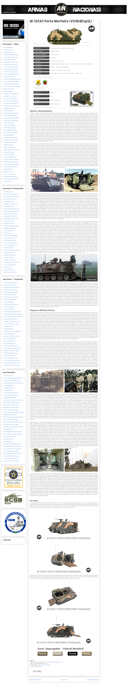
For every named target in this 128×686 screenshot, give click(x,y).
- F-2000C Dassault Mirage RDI (10, 120)
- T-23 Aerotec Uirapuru (8, 247)
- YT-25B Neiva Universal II (9, 255)
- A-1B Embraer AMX (7, 191)
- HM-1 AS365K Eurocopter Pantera (11, 402)
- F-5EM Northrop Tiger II (9, 108)
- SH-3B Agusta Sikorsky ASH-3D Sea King (13, 426)
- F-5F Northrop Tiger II (8, 221)
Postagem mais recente (35, 679)
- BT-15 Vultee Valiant (8, 206)
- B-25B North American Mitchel (10, 93)
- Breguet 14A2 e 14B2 (8, 88)
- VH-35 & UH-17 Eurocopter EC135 (11, 458)
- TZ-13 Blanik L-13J (7, 267)
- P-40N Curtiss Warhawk (9, 152)
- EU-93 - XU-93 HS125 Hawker (10, 98)
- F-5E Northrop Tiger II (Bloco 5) (10, 103)
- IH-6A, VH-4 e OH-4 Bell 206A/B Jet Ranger (13, 412)
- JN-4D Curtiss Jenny (8, 230)
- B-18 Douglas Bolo (7, 91)
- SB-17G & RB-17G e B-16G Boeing (11, 164)
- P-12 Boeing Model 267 (8, 135)
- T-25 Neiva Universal (8, 252)
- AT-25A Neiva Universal (9, 76)
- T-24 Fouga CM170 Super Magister (11, 250)
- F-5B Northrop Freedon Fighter (10, 218)
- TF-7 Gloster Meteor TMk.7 (9, 240)
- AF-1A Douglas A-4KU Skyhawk (10, 69)
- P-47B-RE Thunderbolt (8, 154)
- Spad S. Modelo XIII (7, 169)
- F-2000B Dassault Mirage (9, 228)
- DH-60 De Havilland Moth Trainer (11, 208)
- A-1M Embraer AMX (8, 50)
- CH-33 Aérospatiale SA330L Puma (11, 380)
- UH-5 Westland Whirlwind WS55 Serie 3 (13, 453)
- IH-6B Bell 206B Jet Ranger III (10, 414)
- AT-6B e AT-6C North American (10, 71)
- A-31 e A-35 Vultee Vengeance (10, 67)
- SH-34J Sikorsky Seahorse (9, 436)
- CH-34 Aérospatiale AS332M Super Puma (13, 383)
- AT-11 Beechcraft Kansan (9, 199)
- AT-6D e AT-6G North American (10, 74)
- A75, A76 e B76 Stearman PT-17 (11, 194)
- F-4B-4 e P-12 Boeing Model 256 (11, 101)
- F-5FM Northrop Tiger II (9, 223)
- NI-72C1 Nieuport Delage (9, 127)
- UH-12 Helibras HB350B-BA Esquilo (11, 443)
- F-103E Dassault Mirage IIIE (10, 115)
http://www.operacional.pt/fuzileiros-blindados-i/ (44, 664)
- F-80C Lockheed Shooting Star (10, 113)
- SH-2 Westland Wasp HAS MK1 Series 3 (13, 422)
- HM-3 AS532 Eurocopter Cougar (11, 407)
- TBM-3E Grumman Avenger (9, 272)
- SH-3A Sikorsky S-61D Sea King (10, 424)
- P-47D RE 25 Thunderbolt (9, 157)
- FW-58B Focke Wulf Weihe (9, 216)
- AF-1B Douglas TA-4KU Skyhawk (11, 196)
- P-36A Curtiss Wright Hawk (10, 142)
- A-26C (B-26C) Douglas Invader (10, 57)
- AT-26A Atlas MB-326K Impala (10, 81)
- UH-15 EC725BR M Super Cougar (11, 451)
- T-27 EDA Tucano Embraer (9, 260)
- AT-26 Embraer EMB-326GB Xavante (12, 79)
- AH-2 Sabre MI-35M (8, 375)
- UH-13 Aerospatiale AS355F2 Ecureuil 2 (12, 446)
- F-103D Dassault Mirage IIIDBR (10, 225)
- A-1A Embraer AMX (8, 47)
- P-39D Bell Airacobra (8, 144)
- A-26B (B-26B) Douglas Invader (10, 54)
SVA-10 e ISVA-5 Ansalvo (9, 174)
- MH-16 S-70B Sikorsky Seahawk (11, 419)
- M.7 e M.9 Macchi (7, 233)
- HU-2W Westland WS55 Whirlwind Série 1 (13, 417)
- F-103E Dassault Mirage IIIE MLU (11, 118)
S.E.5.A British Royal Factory (10, 176)
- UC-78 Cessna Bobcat (8, 269)
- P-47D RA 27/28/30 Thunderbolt (11, 159)
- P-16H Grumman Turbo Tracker (10, 140)
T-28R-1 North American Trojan (10, 179)
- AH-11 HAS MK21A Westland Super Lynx (13, 434)
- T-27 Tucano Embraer (8, 257)
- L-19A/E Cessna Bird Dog (9, 125)
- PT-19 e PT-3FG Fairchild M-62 (10, 235)
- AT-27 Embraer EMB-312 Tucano (11, 84)
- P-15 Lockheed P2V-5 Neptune (10, 137)
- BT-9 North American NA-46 (10, 204)
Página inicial (64, 679)
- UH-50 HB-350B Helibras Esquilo (11, 456)
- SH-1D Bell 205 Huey (8, 429)
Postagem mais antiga (92, 679)
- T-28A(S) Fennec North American (11, 262)
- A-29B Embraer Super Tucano (10, 64)
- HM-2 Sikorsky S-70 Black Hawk (10, 405)
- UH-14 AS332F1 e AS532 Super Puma (12, 448)
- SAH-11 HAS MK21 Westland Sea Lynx (12, 431)
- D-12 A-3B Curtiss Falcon (9, 96)
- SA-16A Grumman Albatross (10, 166)
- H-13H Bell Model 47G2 (8, 388)
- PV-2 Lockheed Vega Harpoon (10, 132)
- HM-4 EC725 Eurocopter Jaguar (10, 409)
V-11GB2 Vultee (7, 181)
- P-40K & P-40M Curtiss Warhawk (11, 149)
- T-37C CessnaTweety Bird (9, 264)
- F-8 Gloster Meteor (8, 110)
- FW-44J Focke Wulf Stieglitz (10, 213)
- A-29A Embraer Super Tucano (10, 62)
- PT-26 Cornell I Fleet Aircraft (10, 238)
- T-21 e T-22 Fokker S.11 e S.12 (10, 245)
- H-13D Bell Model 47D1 (8, 385)
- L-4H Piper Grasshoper (8, 123)
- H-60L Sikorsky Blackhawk (9, 397)
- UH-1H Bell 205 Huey (8, 441)
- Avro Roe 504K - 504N (8, 201)
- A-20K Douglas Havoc (8, 52)
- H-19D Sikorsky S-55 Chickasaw (11, 392)
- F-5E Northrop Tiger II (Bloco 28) (11, 105)
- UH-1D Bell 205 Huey (8, 439)
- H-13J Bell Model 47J (8, 390)
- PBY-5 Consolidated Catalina (10, 130)
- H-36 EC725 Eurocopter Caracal (10, 395)
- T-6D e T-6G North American (10, 243)
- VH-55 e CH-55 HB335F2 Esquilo (11, 461)
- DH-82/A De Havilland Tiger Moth (11, 211)
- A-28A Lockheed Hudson (9, 59)
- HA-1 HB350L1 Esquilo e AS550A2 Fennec (13, 400)
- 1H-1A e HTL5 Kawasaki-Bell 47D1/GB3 (12, 378)
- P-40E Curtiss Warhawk (9, 147)
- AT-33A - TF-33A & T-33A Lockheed (11, 86)
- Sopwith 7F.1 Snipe (8, 171)
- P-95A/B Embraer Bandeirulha (10, 161)
